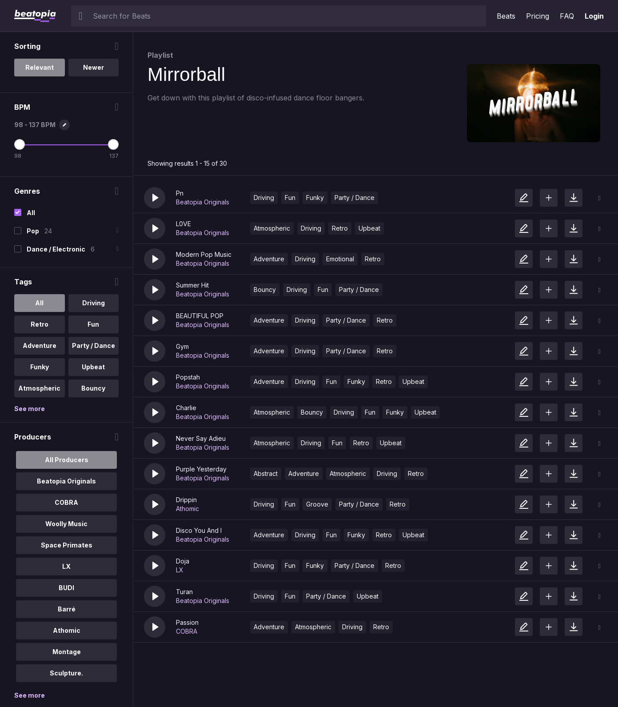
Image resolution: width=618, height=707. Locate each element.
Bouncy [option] (93, 388)
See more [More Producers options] (29, 695)
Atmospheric (272, 228)
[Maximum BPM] (113, 144)
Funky (315, 197)
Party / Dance (355, 197)
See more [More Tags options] (29, 408)
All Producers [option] (66, 459)
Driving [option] (93, 303)
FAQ (567, 16)
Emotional (340, 259)
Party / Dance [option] (93, 345)
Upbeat (369, 228)
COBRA (186, 631)
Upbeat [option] (93, 367)
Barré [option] (67, 609)
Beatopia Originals (202, 202)
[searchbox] (287, 16)
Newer (93, 67)
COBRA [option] (66, 502)
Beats (506, 16)
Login (594, 16)
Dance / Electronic (56, 249)
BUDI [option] (66, 587)
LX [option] (66, 566)
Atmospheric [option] (39, 388)
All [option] (39, 303)
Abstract (266, 473)
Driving (264, 197)
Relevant (39, 67)
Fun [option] (93, 324)
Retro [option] (39, 324)
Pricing (537, 16)
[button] (154, 197)
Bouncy (265, 289)
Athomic (187, 508)
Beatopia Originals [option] (66, 481)
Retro (340, 228)
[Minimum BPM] (19, 144)
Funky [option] (39, 367)
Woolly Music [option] (66, 523)
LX (179, 570)
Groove (317, 504)
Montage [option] (66, 651)
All (31, 212)
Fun (290, 197)
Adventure (269, 259)
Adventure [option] (39, 345)
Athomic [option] (66, 630)
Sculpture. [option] (66, 673)
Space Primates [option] (66, 545)
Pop (33, 231)
